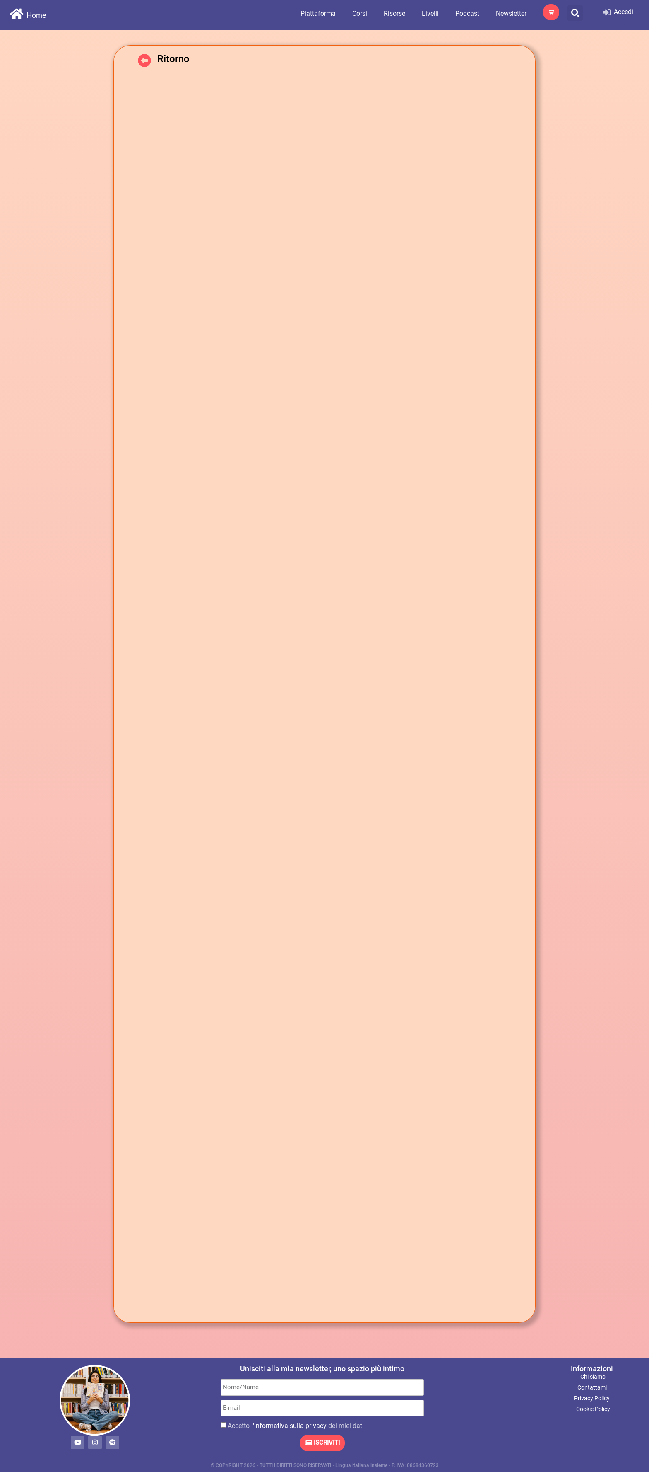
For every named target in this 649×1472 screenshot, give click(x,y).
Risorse (394, 13)
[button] (575, 13)
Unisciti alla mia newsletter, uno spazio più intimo (322, 1368)
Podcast (467, 13)
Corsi (359, 13)
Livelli (430, 13)
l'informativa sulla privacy (289, 1426)
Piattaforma (318, 13)
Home (36, 15)
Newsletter (511, 13)
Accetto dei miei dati (296, 1426)
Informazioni (592, 1368)
